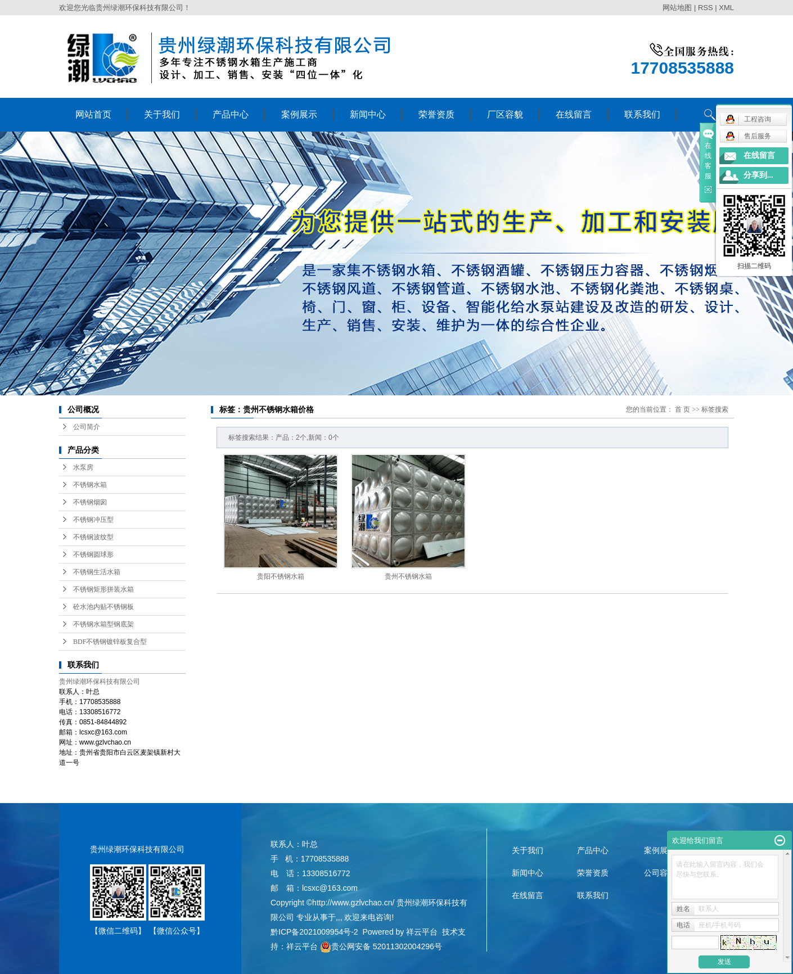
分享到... (758, 175)
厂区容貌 (505, 114)
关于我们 (162, 114)
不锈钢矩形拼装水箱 (103, 589)
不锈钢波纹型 (93, 537)
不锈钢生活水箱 (96, 572)
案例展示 (299, 114)
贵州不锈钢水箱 (408, 576)
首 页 (682, 409)
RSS (705, 7)
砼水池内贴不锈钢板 (103, 607)
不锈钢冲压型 (93, 520)
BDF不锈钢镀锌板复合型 (110, 642)
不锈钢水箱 (90, 485)
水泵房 (83, 467)
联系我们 (642, 114)
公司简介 (86, 427)
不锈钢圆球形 (93, 554)
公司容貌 (659, 872)
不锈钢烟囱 (90, 502)
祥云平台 (422, 931)
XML (726, 7)
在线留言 (574, 114)
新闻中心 (368, 114)
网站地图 (677, 7)
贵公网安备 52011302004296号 (381, 946)
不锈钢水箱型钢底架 (103, 624)
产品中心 (231, 114)
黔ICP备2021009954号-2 (314, 931)
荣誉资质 (436, 114)
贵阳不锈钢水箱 (280, 576)
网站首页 (93, 114)
